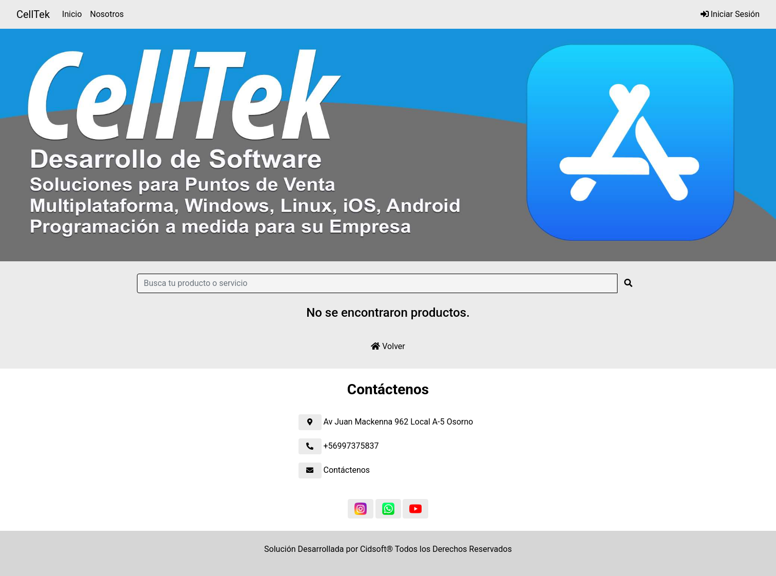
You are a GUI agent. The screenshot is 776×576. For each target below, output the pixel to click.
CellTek (33, 14)
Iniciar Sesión (730, 14)
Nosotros (107, 14)
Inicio (74, 13)
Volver (388, 346)
